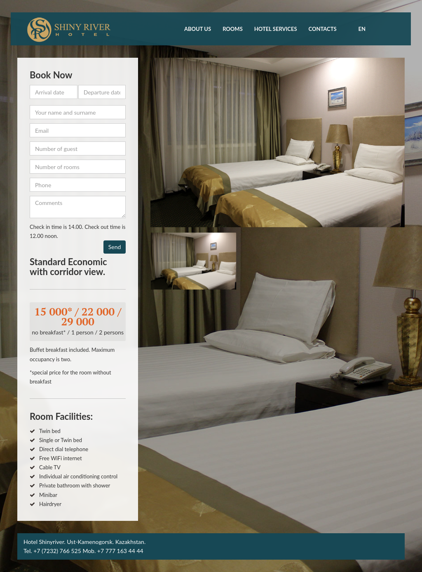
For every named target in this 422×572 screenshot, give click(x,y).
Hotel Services (275, 29)
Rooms (233, 29)
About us (197, 29)
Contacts (323, 29)
